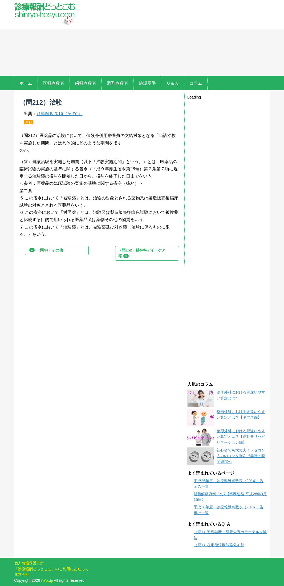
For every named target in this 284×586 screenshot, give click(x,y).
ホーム (25, 83)
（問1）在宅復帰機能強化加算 (219, 545)
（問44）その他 (46, 250)
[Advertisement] (174, 38)
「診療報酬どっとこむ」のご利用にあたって (51, 569)
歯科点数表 (85, 83)
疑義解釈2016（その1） (59, 113)
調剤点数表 (117, 83)
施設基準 (147, 83)
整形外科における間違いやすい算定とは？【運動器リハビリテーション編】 (241, 437)
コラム (195, 83)
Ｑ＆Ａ (172, 83)
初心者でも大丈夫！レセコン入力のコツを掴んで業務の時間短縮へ (241, 456)
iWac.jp (47, 580)
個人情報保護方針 (29, 563)
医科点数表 (53, 83)
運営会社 (21, 574)
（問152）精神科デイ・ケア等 (141, 253)
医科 (28, 122)
